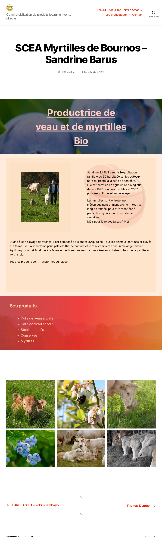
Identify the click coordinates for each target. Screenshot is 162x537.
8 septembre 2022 (95, 79)
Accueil (101, 13)
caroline (70, 79)
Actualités (114, 13)
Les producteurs (116, 18)
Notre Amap (131, 13)
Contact (137, 18)
